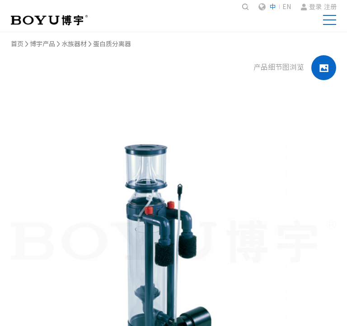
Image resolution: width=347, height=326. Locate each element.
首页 (17, 44)
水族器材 (74, 44)
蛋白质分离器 (112, 44)
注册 (330, 7)
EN (286, 7)
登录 (315, 7)
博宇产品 (42, 44)
